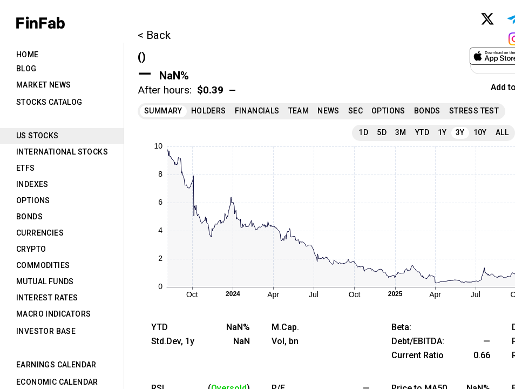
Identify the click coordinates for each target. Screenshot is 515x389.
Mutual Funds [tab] (45, 281)
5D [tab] (382, 132)
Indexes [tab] (32, 184)
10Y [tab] (480, 132)
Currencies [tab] (40, 233)
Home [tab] (27, 54)
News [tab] (328, 110)
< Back (154, 35)
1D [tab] (363, 132)
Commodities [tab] (43, 265)
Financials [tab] (257, 110)
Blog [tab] (26, 68)
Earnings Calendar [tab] (56, 364)
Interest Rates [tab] (47, 297)
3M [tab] (400, 132)
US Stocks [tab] (37, 135)
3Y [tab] (460, 132)
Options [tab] (33, 200)
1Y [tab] (442, 132)
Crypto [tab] (31, 249)
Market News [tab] (43, 85)
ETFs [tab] (25, 168)
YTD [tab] (422, 132)
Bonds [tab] (29, 216)
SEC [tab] (355, 110)
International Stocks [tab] (62, 151)
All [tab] (502, 132)
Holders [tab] (208, 110)
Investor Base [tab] (46, 331)
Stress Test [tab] (474, 110)
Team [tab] (298, 110)
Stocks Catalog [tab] (49, 102)
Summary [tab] (163, 110)
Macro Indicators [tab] (53, 314)
